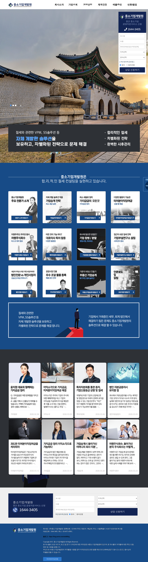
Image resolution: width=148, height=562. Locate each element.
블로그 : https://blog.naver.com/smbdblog (56, 536)
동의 (72, 514)
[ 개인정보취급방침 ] (127, 62)
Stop (20, 105)
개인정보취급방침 (61, 514)
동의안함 (79, 514)
